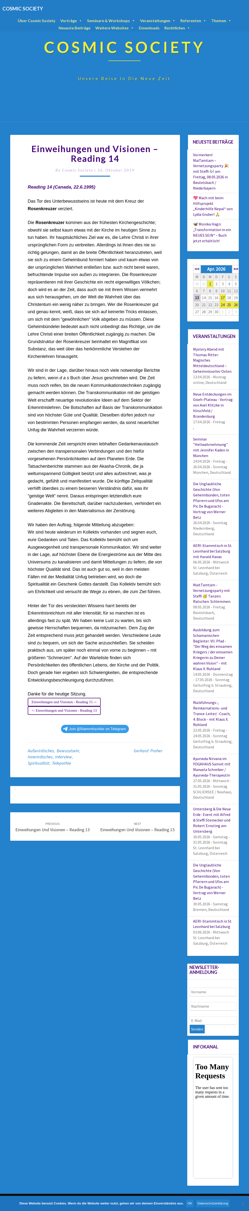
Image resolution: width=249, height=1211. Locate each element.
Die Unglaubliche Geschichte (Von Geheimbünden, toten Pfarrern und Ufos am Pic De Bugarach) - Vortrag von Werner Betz (211, 500)
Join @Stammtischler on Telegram (94, 729)
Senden (197, 1029)
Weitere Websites (114, 28)
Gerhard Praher (148, 750)
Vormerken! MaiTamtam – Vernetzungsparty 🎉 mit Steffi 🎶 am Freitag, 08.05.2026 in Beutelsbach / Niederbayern (211, 171)
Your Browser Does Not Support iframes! (213, 1117)
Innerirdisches (40, 757)
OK (189, 1203)
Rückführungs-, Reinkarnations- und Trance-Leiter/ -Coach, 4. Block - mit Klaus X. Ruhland (212, 713)
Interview (63, 757)
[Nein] (242, 1203)
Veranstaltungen (158, 20)
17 (223, 297)
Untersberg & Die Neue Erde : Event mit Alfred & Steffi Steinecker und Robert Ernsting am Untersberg (212, 819)
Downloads (149, 28)
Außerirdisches (41, 750)
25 (229, 304)
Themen (221, 20)
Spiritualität (38, 763)
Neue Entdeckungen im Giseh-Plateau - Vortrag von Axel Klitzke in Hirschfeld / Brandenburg (213, 405)
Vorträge (71, 20)
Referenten (193, 20)
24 (223, 304)
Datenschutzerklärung (212, 1203)
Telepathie (61, 763)
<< (197, 269)
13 (197, 297)
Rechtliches (177, 28)
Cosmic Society (77, 170)
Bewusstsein (68, 750)
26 (236, 304)
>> (235, 269)
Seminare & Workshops (111, 20)
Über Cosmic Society (36, 20)
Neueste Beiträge (74, 28)
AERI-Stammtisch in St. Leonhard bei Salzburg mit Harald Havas (212, 551)
